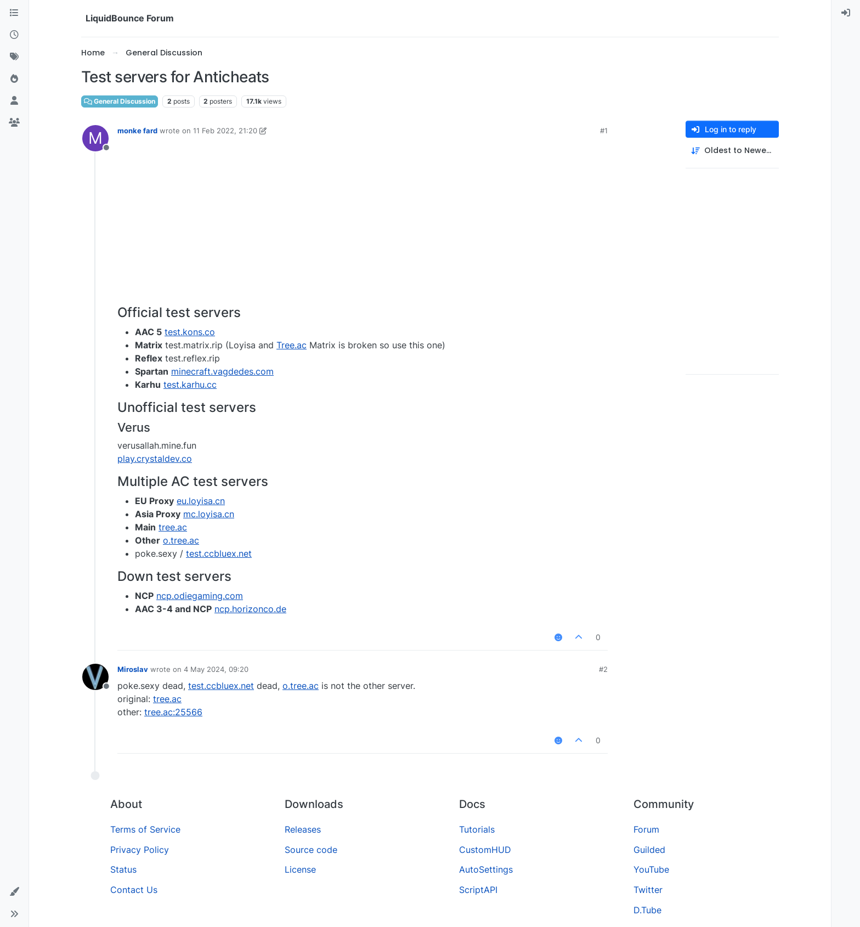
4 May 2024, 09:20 (216, 669)
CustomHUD (485, 849)
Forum (646, 829)
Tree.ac (291, 345)
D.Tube (647, 910)
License (300, 869)
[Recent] (14, 35)
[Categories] (14, 13)
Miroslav (132, 669)
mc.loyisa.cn (208, 513)
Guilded (649, 849)
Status (123, 869)
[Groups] (14, 123)
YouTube (651, 869)
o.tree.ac (181, 540)
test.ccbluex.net (219, 553)
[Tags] (14, 57)
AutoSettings (486, 869)
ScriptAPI (478, 889)
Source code (311, 849)
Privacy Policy (139, 849)
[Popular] (14, 79)
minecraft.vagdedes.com (222, 371)
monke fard (137, 130)
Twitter (648, 889)
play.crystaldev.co (154, 458)
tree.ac (173, 527)
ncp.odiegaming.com (199, 595)
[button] (14, 892)
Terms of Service (145, 829)
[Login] (846, 13)
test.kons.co (190, 331)
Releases (303, 829)
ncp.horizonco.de (250, 608)
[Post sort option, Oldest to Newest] (732, 150)
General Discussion (119, 101)
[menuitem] (846, 13)
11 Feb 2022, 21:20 (225, 130)
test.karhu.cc (190, 384)
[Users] (14, 101)
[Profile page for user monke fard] (95, 138)
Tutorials (477, 829)
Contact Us (133, 889)
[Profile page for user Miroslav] (95, 677)
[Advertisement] (362, 222)
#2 (603, 669)
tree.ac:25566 (173, 711)
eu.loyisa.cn (201, 500)
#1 (604, 130)
